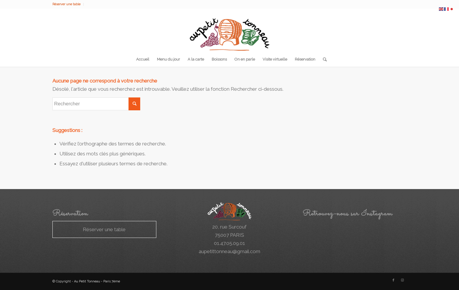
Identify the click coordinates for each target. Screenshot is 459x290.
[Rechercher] (323, 59)
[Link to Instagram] (402, 280)
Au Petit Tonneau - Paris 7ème (97, 281)
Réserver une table (104, 229)
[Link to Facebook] (393, 280)
